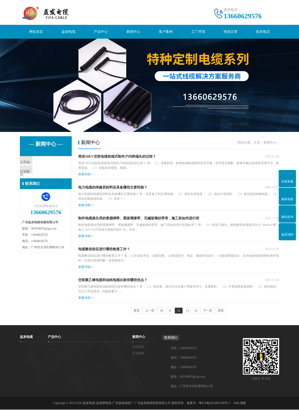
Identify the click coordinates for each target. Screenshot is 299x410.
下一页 (207, 311)
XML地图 (239, 403)
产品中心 (101, 32)
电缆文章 (230, 32)
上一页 (149, 311)
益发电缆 (68, 32)
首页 (137, 311)
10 (161, 311)
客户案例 (166, 32)
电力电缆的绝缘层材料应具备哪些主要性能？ (112, 188)
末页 (221, 311)
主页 (257, 143)
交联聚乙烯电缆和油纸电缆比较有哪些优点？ (112, 280)
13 (187, 311)
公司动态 (36, 163)
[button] (148, 128)
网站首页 (36, 32)
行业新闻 (36, 175)
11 (170, 311)
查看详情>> (86, 174)
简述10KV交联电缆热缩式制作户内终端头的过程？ (117, 157)
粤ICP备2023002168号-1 (214, 403)
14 (195, 311)
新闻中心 (133, 32)
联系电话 (263, 32)
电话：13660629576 (183, 358)
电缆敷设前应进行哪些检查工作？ (104, 249)
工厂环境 (198, 32)
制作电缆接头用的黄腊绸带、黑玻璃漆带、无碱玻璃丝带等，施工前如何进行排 (138, 218)
